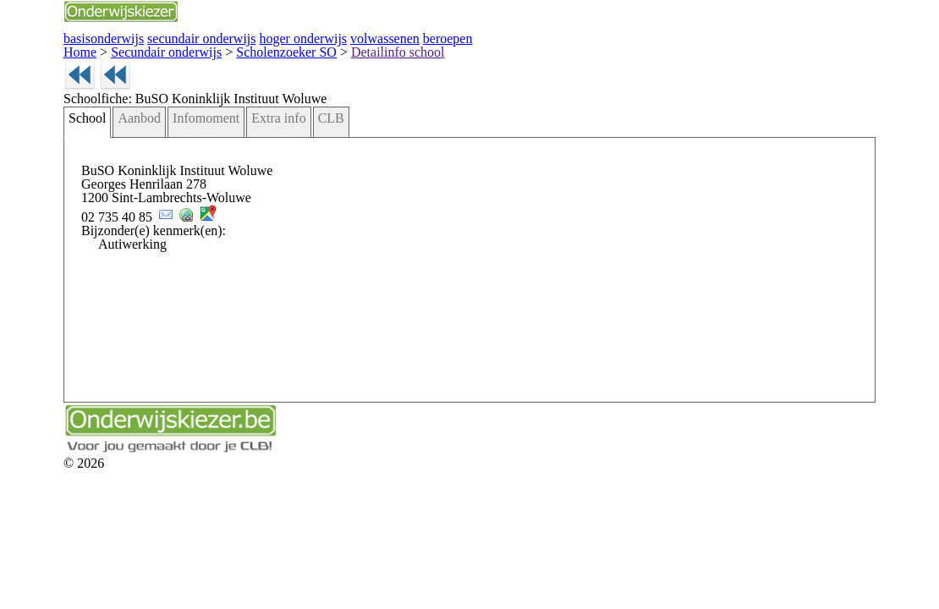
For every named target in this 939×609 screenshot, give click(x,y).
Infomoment (188, 142)
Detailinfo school (344, 48)
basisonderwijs (97, 36)
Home (77, 48)
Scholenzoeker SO (252, 48)
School (85, 142)
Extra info (249, 142)
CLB (293, 142)
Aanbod (131, 142)
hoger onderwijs (265, 36)
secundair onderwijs (180, 36)
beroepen (390, 36)
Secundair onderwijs (150, 48)
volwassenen (335, 36)
